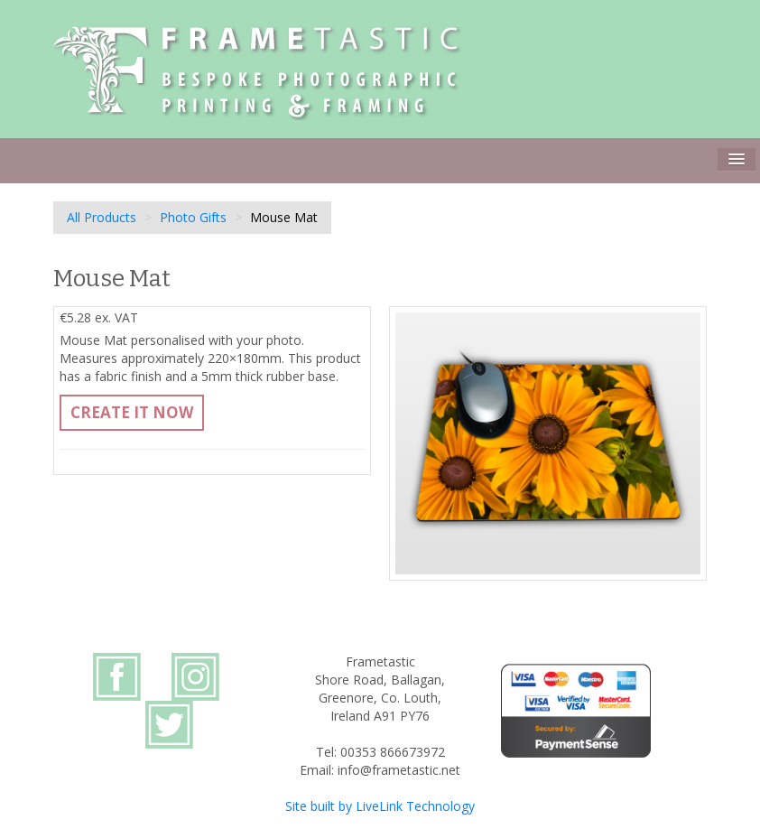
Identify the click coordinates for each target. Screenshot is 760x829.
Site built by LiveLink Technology (380, 806)
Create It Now (131, 412)
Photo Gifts (193, 217)
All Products (101, 217)
